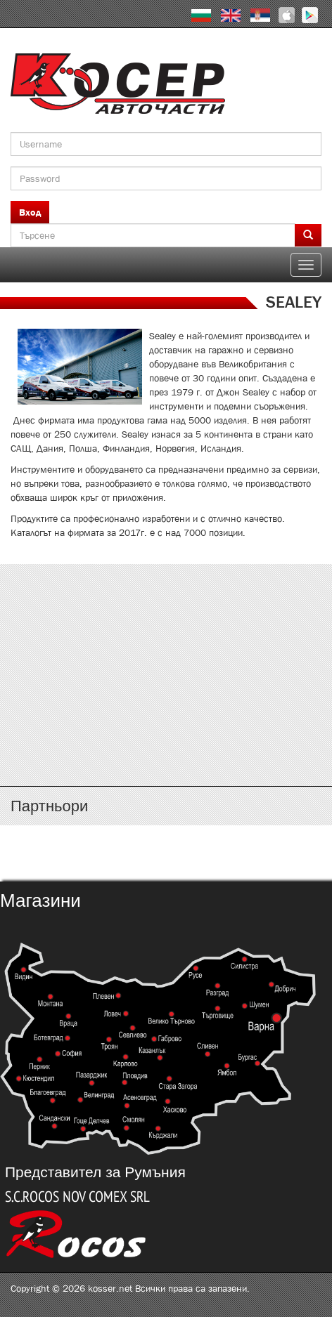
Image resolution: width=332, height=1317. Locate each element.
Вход (30, 212)
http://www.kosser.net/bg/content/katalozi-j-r (166, 690)
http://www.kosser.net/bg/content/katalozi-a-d (166, 607)
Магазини (40, 900)
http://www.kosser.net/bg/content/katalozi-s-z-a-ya (166, 731)
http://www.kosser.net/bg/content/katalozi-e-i (166, 649)
